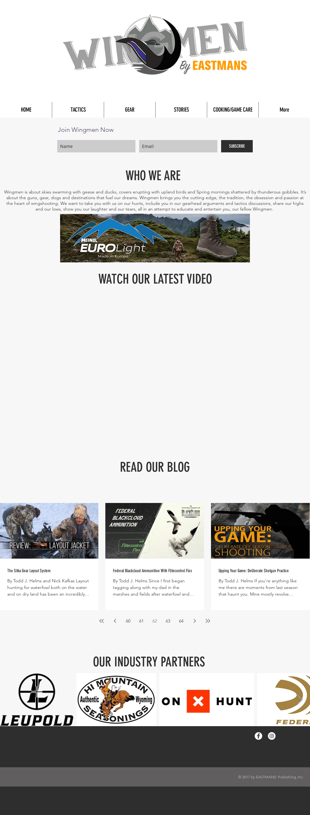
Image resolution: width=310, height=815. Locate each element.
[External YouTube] (155, 361)
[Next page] (194, 621)
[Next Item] (299, 700)
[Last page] (208, 621)
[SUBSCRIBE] (237, 146)
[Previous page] (115, 621)
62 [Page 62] (154, 621)
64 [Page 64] (181, 621)
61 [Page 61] (141, 621)
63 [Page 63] (168, 621)
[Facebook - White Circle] (258, 736)
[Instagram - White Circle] (272, 736)
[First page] (101, 621)
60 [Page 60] (128, 621)
